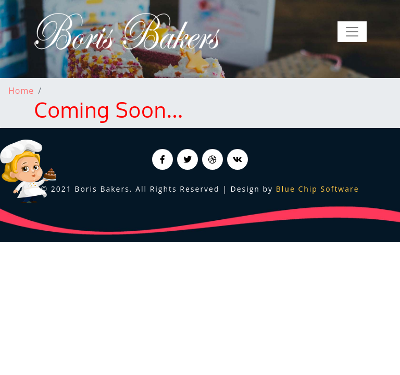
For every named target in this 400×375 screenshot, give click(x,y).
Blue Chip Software (317, 189)
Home (21, 90)
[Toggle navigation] (352, 31)
